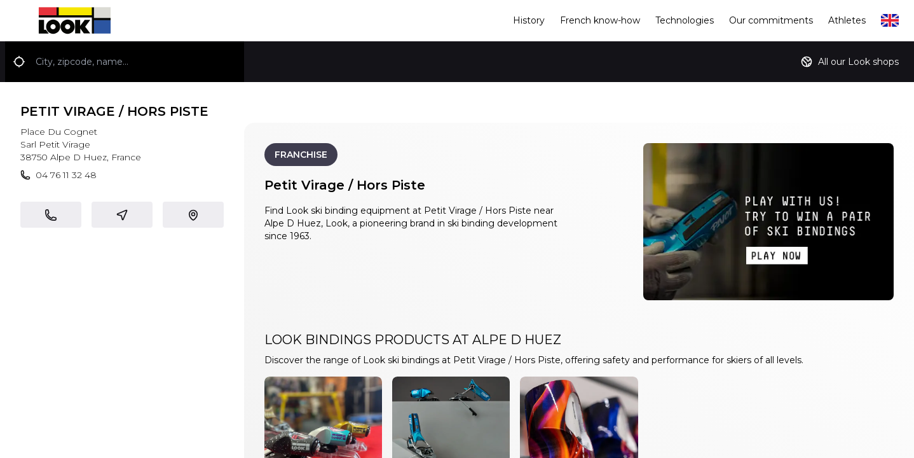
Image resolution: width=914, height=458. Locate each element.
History (529, 20)
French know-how (600, 20)
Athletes (847, 20)
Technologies (684, 20)
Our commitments (771, 20)
